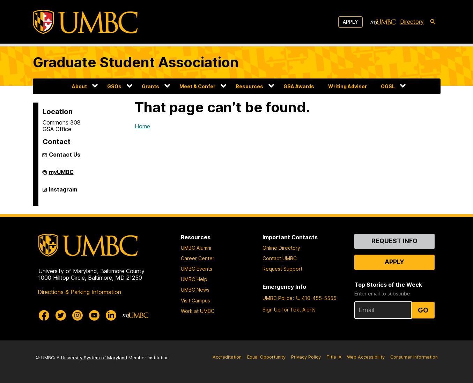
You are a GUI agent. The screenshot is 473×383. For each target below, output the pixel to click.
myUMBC (61, 175)
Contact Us (64, 154)
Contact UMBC (280, 258)
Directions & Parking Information (79, 291)
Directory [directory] (411, 21)
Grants (150, 86)
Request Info (394, 241)
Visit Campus (195, 300)
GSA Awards (298, 86)
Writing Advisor (347, 86)
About (79, 86)
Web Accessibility (366, 357)
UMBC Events (196, 269)
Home (142, 126)
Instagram (63, 192)
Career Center (197, 258)
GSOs (114, 86)
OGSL (388, 86)
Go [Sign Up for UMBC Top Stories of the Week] (423, 310)
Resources (249, 86)
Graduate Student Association (136, 62)
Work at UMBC (197, 311)
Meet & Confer (197, 86)
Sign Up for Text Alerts (289, 310)
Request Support (282, 269)
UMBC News (195, 290)
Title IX (333, 357)
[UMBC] (85, 22)
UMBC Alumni (196, 248)
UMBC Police (278, 298)
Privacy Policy (306, 357)
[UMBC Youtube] (94, 315)
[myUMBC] (383, 22)
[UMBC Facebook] (44, 315)
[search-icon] (433, 22)
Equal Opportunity (266, 357)
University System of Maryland (94, 357)
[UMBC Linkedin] (111, 315)
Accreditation (227, 357)
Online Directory (281, 248)
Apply (350, 22)
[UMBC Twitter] (60, 315)
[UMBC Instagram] (77, 315)
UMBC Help (194, 279)
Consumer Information (414, 357)
